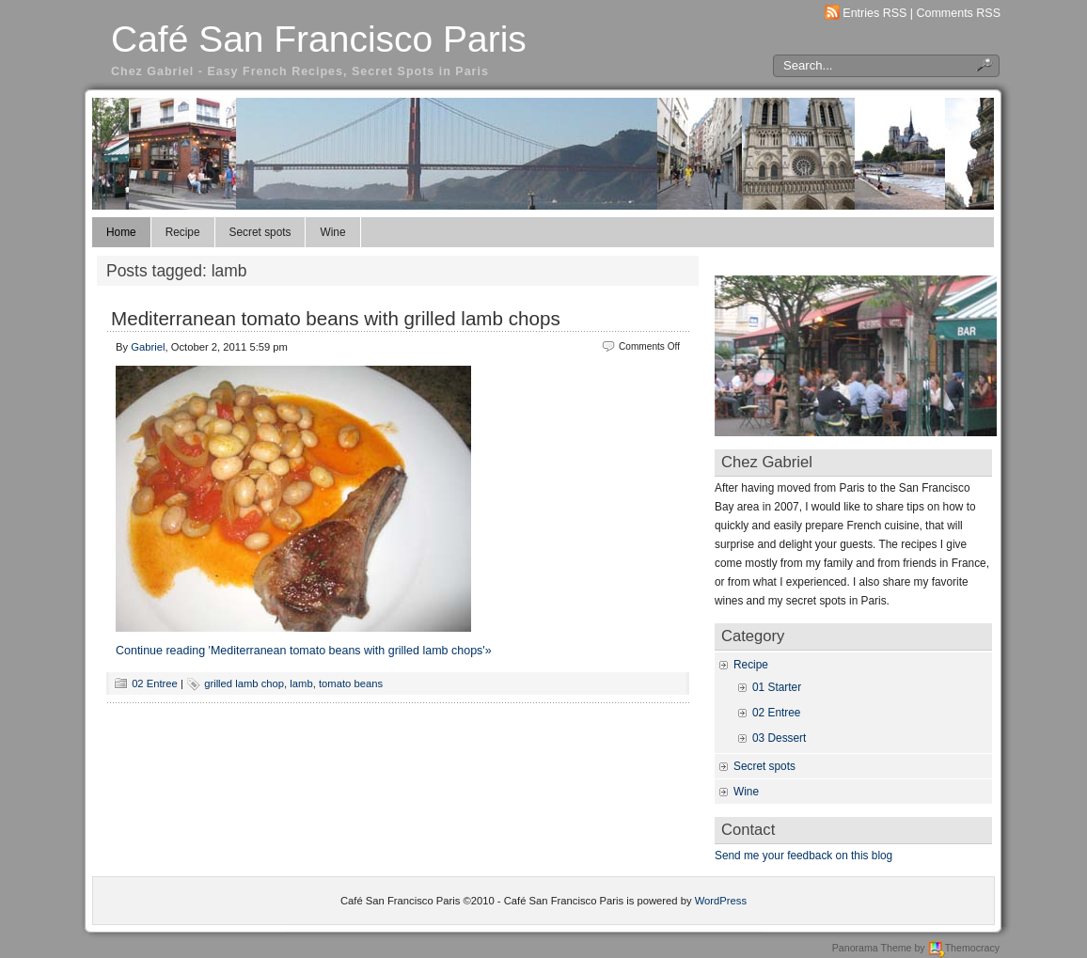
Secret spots (260, 232)
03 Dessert (779, 738)
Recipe (182, 232)
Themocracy (964, 947)
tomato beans (351, 683)
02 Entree (155, 683)
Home (121, 232)
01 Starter (776, 687)
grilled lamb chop (244, 683)
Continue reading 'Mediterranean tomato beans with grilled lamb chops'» (304, 650)
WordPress (721, 900)
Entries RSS (874, 13)
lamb (301, 683)
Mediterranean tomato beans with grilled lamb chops (335, 318)
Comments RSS (959, 13)
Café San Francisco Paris (319, 39)
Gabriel (148, 347)
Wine (332, 232)
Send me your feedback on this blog (803, 855)
